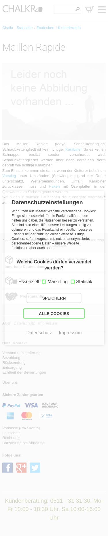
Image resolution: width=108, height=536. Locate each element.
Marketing (58, 281)
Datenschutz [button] (39, 332)
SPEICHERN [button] (54, 298)
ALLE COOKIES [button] (54, 313)
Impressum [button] (70, 332)
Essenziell (28, 281)
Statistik (84, 281)
